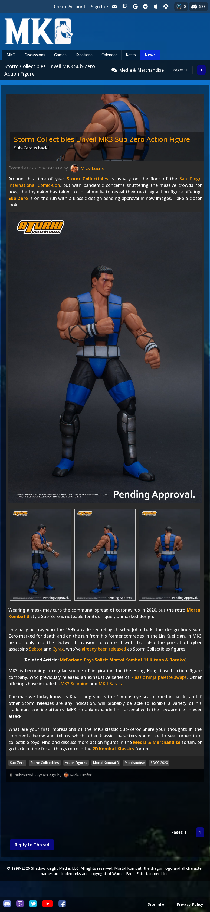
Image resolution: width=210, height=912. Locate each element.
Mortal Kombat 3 (106, 762)
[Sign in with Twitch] (125, 6)
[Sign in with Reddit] (145, 6)
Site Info (156, 904)
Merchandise (135, 762)
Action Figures (76, 762)
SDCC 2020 (159, 762)
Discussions (34, 54)
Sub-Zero (18, 198)
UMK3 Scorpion (72, 684)
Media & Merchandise (141, 70)
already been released (104, 649)
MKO (10, 54)
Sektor (35, 649)
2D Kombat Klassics (113, 749)
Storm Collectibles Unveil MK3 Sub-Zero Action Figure (102, 139)
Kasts (131, 54)
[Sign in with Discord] (114, 6)
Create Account (70, 6)
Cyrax (58, 649)
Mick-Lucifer (80, 774)
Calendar (109, 54)
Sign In (98, 6)
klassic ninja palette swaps (159, 677)
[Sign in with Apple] (156, 6)
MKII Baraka (111, 684)
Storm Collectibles (87, 179)
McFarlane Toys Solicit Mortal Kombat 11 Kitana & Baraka (122, 660)
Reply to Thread (32, 845)
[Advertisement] (105, 805)
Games (60, 54)
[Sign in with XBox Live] (166, 6)
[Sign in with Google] (135, 6)
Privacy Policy (190, 904)
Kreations (84, 54)
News (150, 54)
